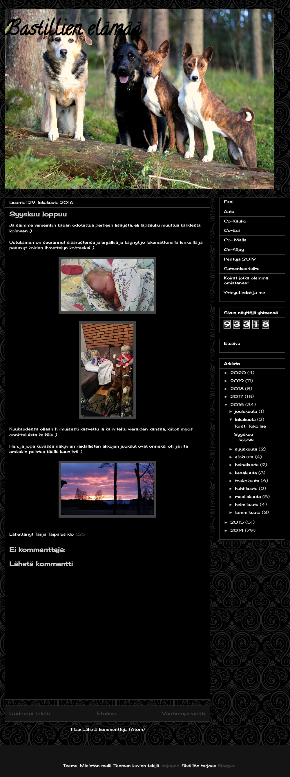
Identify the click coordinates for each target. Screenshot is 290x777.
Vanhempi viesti (183, 713)
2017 (237, 396)
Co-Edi (232, 230)
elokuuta (245, 456)
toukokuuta (248, 480)
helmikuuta (247, 504)
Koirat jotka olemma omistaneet (246, 280)
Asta (229, 211)
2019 (237, 380)
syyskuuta (247, 448)
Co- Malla (235, 239)
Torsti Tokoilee (250, 426)
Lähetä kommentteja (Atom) (113, 729)
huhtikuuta (247, 488)
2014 (237, 530)
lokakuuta (246, 419)
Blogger (226, 765)
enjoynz (170, 765)
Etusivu (107, 713)
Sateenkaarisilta (242, 268)
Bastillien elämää (73, 30)
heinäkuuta (247, 464)
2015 (237, 522)
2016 (237, 404)
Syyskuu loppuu (243, 437)
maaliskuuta (248, 496)
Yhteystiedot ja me (244, 292)
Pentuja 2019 (240, 258)
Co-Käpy (234, 249)
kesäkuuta (246, 472)
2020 (238, 372)
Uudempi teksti (29, 713)
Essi (228, 201)
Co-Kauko (235, 220)
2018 (237, 388)
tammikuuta (248, 512)
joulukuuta (247, 411)
